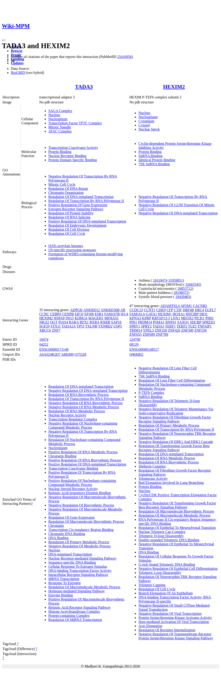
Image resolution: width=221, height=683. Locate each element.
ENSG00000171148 (54, 349)
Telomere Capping (151, 585)
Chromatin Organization (66, 193)
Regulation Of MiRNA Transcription (75, 620)
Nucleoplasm (57, 119)
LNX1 (175, 318)
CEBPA (55, 314)
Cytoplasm (146, 121)
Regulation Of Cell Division (68, 229)
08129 (133, 344)
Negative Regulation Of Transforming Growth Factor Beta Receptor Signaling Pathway (177, 505)
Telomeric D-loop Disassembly (161, 536)
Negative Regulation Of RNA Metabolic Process (83, 407)
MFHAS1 (111, 318)
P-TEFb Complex (151, 393)
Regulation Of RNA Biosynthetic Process (78, 395)
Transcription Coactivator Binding (73, 468)
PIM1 (209, 318)
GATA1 (151, 314)
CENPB (68, 314)
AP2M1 (186, 306)
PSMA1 (159, 322)
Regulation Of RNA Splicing (69, 217)
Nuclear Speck (149, 129)
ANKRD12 (91, 310)
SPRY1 (134, 326)
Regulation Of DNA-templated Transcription (81, 197)
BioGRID (18, 73)
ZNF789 (162, 334)
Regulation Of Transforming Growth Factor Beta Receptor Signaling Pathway (173, 448)
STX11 (55, 326)
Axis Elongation (150, 626)
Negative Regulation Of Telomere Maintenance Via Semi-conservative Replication (175, 411)
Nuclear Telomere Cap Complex (161, 532)
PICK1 (199, 318)
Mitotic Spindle (59, 127)
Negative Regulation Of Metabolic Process (79, 546)
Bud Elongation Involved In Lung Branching (171, 483)
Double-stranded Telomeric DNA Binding (168, 540)
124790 (134, 339)
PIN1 (133, 322)
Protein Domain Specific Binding (72, 160)
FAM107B (112, 314)
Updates (17, 63)
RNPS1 (170, 322)
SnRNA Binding (150, 156)
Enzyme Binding (60, 595)
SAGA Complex (60, 111)
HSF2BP (192, 314)
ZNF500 (187, 330)
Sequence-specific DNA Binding (72, 562)
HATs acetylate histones (65, 246)
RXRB (105, 322)
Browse (16, 51)
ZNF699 (149, 334)
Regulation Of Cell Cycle (66, 233)
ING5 (70, 318)
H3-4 (124, 314)
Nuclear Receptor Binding (67, 156)
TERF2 (182, 326)
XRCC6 (45, 330)
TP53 (80, 326)
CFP (170, 310)
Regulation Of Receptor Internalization (166, 630)
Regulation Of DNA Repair (68, 188)
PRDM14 (145, 322)
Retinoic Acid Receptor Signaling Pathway (79, 607)
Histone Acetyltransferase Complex (74, 611)
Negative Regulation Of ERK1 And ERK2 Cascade (175, 442)
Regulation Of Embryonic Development (77, 225)
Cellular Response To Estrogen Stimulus (77, 566)
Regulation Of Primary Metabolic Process (78, 542)
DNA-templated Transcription (70, 554)
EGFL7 (210, 310)
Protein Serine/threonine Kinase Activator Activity (175, 618)
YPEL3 (148, 330)
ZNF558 (200, 330)
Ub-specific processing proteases (72, 250)
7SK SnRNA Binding (154, 164)
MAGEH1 (95, 318)
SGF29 (44, 326)
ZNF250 (161, 330)
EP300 (89, 314)
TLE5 (192, 326)
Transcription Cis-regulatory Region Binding (81, 530)
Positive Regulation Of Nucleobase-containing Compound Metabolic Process (82, 483)
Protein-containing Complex (69, 616)
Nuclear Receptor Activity (67, 415)
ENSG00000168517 (144, 349)
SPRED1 (208, 322)
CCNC (44, 314)
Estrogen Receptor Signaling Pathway (75, 209)
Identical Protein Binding (156, 160)
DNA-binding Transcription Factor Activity (80, 571)
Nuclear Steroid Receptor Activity (73, 489)
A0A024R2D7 (49, 354)
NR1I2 (44, 322)
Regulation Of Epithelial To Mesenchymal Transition (177, 528)
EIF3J (79, 314)
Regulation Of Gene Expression (71, 517)
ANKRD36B (110, 310)
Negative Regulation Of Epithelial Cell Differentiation (178, 568)
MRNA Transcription (63, 579)
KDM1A (81, 318)
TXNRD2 (105, 326)
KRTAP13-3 (161, 318)
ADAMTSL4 (170, 306)
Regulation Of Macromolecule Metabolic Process (84, 587)
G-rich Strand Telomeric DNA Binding (166, 564)
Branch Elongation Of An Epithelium (165, 593)
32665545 (192, 284)
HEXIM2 (174, 87)
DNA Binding (58, 538)
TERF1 (170, 326)
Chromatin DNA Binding (66, 534)
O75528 (80, 354)
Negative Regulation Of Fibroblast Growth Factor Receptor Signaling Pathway (174, 419)
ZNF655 (135, 334)
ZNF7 (56, 330)
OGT (53, 322)
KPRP (146, 318)
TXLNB (91, 326)
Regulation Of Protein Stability (71, 213)
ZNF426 (174, 330)
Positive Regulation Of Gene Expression (77, 205)
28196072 (181, 293)
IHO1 (203, 314)
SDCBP (195, 322)
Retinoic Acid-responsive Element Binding (79, 493)
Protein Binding (59, 152)
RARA (74, 322)
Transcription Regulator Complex (72, 419)
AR (122, 310)
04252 (43, 344)
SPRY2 (146, 326)
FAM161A (137, 314)
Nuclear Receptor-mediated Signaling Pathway (82, 558)
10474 (43, 339)
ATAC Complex (60, 131)
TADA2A (69, 326)
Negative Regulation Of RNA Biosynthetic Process (85, 403)
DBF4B (188, 310)
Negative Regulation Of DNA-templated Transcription (178, 213)
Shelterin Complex (152, 466)
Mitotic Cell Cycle (61, 184)
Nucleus (54, 115)
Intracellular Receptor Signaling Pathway (78, 575)
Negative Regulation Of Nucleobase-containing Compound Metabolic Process (82, 425)
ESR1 (99, 314)
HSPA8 (59, 318)
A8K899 (67, 354)
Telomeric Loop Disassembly (159, 573)
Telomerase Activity (153, 478)
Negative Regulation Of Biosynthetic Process (81, 505)
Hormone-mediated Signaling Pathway (76, 591)
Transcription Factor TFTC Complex (75, 123)
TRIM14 (135, 330)
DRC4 (199, 310)
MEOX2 (187, 318)
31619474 (160, 280)
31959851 (175, 280)
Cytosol (144, 125)
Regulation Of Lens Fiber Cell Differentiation (171, 380)
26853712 (184, 288)
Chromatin (56, 526)
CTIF (178, 310)
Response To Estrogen (64, 583)
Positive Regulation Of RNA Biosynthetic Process (84, 460)
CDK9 (161, 310)
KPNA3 (135, 318)
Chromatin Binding (62, 456)
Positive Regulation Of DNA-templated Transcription (87, 221)
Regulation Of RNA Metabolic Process (76, 411)
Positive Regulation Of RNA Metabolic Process (83, 452)
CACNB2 (200, 306)
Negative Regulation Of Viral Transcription (169, 613)
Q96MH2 (136, 354)
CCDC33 (136, 310)
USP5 (117, 326)
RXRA (94, 322)
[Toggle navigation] (3, 40)
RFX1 (84, 322)
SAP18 (116, 322)
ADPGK (76, 310)
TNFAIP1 (204, 326)
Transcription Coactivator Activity (73, 148)
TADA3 (84, 87)
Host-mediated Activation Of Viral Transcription (173, 622)
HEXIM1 (165, 314)
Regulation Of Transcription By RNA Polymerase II (86, 201)
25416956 (124, 57)
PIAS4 (63, 322)
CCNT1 (149, 310)
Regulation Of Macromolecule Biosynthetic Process (86, 521)
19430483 (182, 297)
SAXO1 (183, 322)
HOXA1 (178, 314)
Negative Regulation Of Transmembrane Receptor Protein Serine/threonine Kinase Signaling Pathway (175, 636)
